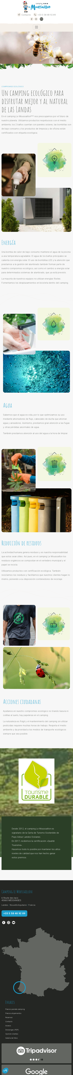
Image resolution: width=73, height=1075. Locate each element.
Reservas (9, 1017)
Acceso (8, 1026)
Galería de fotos (11, 1038)
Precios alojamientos (13, 1013)
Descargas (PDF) (12, 1030)
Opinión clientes (11, 1034)
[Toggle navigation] (36, 27)
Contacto (24, 15)
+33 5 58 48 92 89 (44, 15)
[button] (5, 1071)
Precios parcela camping (15, 1009)
